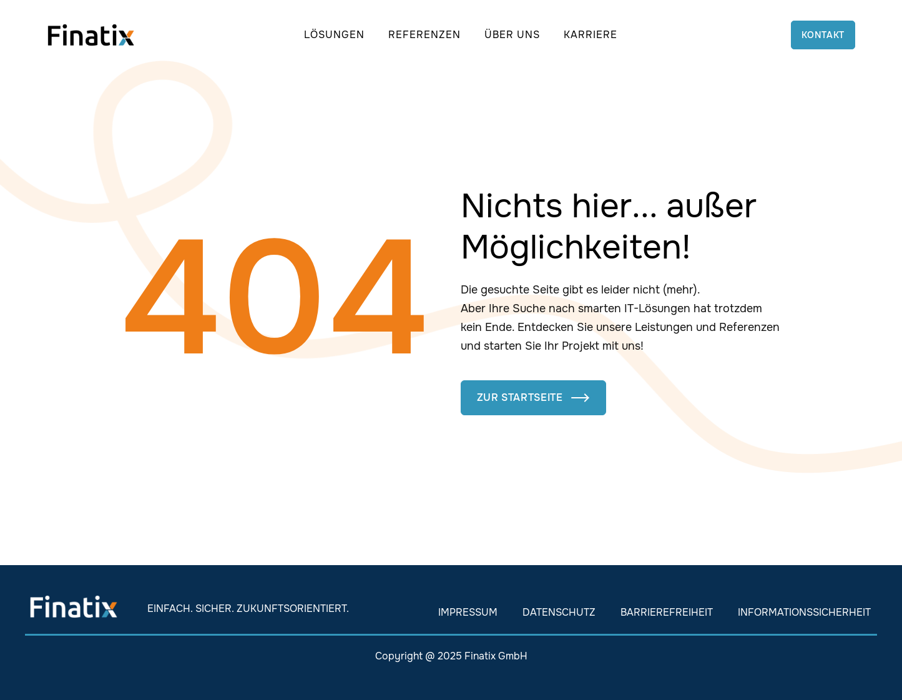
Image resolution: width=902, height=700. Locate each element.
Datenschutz (559, 612)
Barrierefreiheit (666, 612)
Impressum (468, 612)
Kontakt (823, 35)
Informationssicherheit (804, 612)
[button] (334, 35)
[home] (90, 35)
